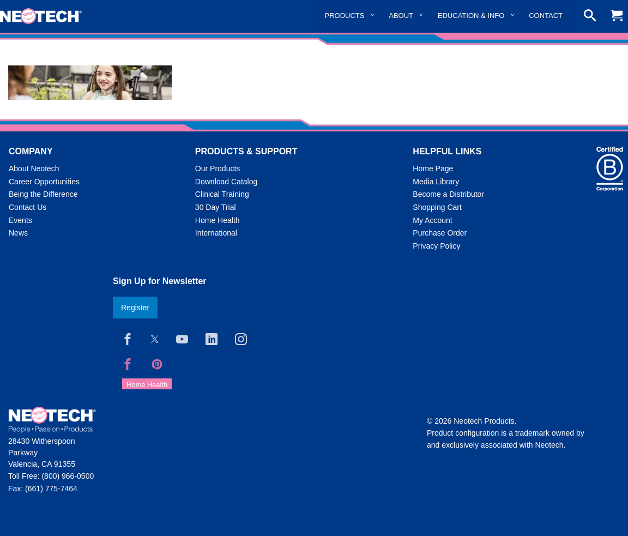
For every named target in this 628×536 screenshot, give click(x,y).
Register (135, 307)
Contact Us (27, 207)
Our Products (217, 168)
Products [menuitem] (345, 15)
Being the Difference (43, 194)
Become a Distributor (448, 194)
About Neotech (34, 168)
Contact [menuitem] (546, 15)
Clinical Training (222, 194)
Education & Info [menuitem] (471, 15)
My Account (432, 220)
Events (20, 220)
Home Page (433, 168)
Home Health (217, 220)
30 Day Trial (215, 207)
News (18, 232)
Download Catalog (226, 181)
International (216, 232)
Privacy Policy (436, 246)
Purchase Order (440, 232)
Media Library (436, 181)
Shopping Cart (437, 207)
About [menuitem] (401, 15)
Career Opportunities (44, 181)
